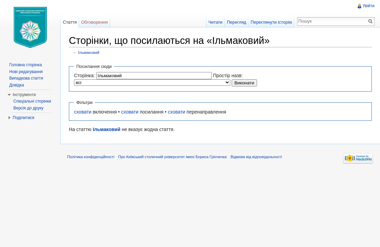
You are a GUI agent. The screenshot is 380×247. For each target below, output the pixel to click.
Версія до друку (28, 108)
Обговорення (94, 22)
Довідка (16, 85)
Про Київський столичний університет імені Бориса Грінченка (172, 157)
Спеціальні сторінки (32, 101)
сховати (82, 112)
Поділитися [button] (23, 117)
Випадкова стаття (26, 78)
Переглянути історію (271, 22)
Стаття (69, 22)
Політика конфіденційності (90, 157)
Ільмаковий (88, 52)
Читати (215, 22)
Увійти (369, 5)
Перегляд (236, 22)
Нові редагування (26, 71)
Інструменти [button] (24, 94)
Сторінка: (84, 75)
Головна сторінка (25, 64)
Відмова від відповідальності (256, 157)
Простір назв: (228, 75)
